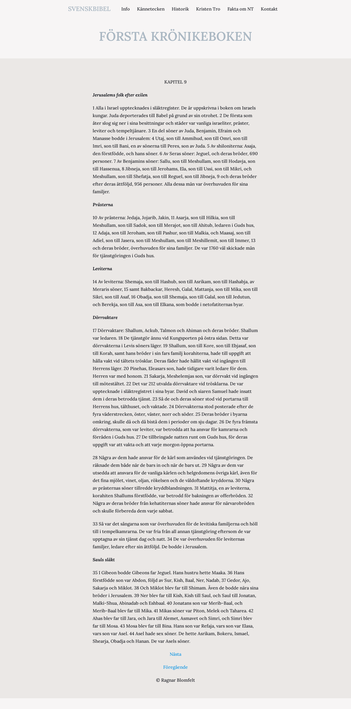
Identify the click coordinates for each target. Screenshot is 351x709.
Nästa (175, 654)
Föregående (175, 667)
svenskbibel (89, 9)
